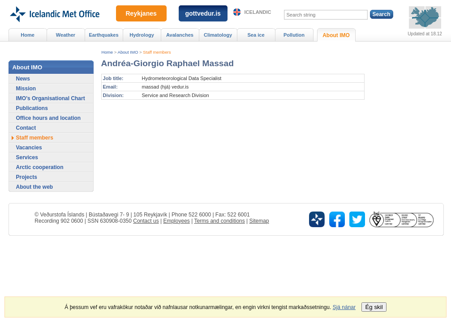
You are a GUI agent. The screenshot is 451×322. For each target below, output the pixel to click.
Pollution (294, 35)
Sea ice (255, 35)
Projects (26, 177)
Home (107, 52)
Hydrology (141, 35)
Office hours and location (48, 118)
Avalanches (179, 35)
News (23, 79)
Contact (26, 128)
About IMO (128, 52)
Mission (26, 88)
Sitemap (259, 221)
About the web (34, 187)
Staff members (157, 52)
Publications (32, 108)
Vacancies (29, 147)
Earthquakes (103, 35)
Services (27, 157)
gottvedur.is (203, 13)
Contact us (146, 221)
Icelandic (258, 12)
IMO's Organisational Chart (50, 98)
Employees (176, 221)
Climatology (218, 35)
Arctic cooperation (40, 167)
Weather (65, 35)
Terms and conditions (219, 221)
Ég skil (373, 307)
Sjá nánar (344, 307)
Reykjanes (141, 13)
